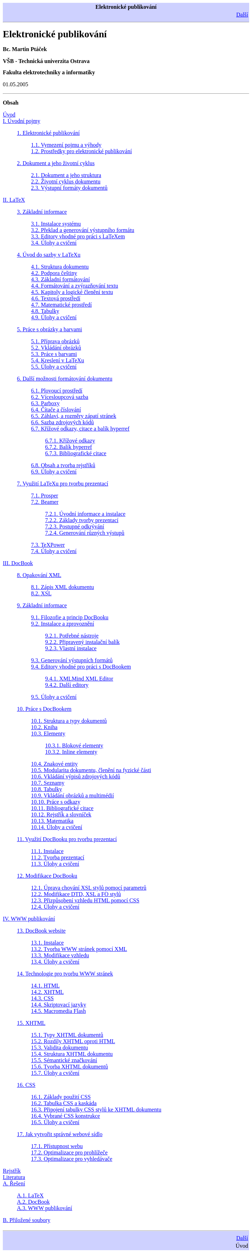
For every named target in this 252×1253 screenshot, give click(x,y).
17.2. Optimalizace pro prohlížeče (69, 1152)
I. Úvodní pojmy (21, 121)
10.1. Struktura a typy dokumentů (69, 721)
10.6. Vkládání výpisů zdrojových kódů (75, 776)
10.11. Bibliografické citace (62, 808)
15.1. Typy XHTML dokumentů (67, 1035)
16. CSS (26, 1085)
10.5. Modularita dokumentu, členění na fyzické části (91, 770)
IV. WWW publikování (29, 919)
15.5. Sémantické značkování (64, 1060)
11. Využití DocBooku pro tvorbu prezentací (67, 839)
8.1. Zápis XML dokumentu (62, 587)
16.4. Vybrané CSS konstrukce (65, 1116)
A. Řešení (14, 1183)
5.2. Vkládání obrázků (56, 348)
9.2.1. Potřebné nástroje (72, 636)
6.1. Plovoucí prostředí (56, 391)
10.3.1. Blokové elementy (74, 745)
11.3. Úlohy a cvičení (55, 864)
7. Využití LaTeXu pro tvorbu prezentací (62, 484)
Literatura (14, 1177)
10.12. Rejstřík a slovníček (61, 814)
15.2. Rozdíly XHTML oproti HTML (73, 1041)
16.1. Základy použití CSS (61, 1097)
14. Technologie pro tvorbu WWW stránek (65, 974)
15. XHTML (31, 1023)
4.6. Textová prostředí (55, 298)
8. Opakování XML (39, 575)
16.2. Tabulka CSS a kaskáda (64, 1103)
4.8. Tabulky (45, 311)
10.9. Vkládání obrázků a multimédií (72, 795)
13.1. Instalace (47, 943)
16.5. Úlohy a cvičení (55, 1122)
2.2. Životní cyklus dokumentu (65, 181)
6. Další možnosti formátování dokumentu (64, 379)
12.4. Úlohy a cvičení (55, 907)
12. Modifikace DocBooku (47, 876)
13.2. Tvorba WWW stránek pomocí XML (79, 949)
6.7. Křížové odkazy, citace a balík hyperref (80, 429)
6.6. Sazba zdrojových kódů (62, 422)
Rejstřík (12, 1171)
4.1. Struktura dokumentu (60, 267)
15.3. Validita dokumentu (59, 1048)
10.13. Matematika (52, 821)
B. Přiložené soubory (26, 1220)
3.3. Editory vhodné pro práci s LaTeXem (78, 236)
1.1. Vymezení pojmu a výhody (66, 145)
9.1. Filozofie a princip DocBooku (70, 617)
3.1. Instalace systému (56, 224)
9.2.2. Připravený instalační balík (82, 642)
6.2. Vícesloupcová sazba (59, 397)
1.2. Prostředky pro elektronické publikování (81, 151)
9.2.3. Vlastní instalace (71, 648)
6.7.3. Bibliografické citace (75, 453)
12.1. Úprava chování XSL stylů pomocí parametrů (88, 888)
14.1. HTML (45, 986)
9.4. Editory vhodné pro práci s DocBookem (81, 667)
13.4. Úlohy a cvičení (55, 962)
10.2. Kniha (44, 727)
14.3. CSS (42, 998)
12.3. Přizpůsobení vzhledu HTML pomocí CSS (85, 900)
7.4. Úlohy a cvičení (53, 551)
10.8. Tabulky (46, 789)
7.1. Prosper (44, 496)
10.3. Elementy (48, 734)
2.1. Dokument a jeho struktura (66, 175)
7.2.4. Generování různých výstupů (84, 533)
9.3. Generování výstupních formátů (72, 660)
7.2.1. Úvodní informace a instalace (85, 514)
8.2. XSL (41, 593)
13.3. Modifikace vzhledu (60, 955)
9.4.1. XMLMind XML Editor (79, 679)
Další (242, 15)
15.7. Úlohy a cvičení (55, 1073)
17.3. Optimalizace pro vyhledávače (71, 1159)
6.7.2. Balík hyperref (68, 447)
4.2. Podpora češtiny (54, 273)
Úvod (9, 115)
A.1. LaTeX (30, 1195)
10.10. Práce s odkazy (55, 802)
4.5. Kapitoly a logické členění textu (72, 292)
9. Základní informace (42, 605)
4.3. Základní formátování (60, 279)
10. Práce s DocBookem (44, 709)
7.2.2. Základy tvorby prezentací (81, 520)
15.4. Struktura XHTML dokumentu (72, 1054)
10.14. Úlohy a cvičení (56, 827)
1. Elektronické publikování (48, 133)
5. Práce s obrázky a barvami (49, 329)
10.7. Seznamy (47, 783)
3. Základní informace (42, 212)
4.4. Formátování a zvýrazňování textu (74, 286)
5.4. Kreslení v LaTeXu (57, 360)
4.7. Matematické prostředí (61, 305)
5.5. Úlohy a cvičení (53, 367)
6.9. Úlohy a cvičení (53, 472)
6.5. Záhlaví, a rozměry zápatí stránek (73, 416)
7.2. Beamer (45, 502)
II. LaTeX (14, 200)
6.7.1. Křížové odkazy (70, 441)
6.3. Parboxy (45, 403)
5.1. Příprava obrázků (55, 341)
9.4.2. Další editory (66, 685)
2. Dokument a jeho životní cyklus (55, 163)
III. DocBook (18, 563)
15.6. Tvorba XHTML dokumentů (69, 1067)
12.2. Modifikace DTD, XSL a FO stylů (76, 894)
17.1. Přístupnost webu (57, 1146)
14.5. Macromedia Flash (58, 1011)
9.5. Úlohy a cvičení (53, 697)
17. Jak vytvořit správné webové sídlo (60, 1134)
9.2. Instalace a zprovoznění (62, 624)
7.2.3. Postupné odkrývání (74, 527)
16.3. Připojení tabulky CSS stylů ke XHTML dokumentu (96, 1110)
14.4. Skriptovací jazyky (58, 1005)
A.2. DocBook (33, 1202)
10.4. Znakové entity (54, 764)
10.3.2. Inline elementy (71, 752)
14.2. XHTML (47, 992)
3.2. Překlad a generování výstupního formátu (82, 230)
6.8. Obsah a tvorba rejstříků (63, 465)
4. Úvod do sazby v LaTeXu (48, 255)
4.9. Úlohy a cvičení (53, 317)
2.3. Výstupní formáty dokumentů (69, 188)
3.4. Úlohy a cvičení (53, 243)
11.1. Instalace (47, 851)
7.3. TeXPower (48, 545)
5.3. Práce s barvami (54, 354)
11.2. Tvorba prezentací (57, 857)
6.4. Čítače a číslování (56, 410)
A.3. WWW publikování (44, 1208)
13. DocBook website (41, 931)
